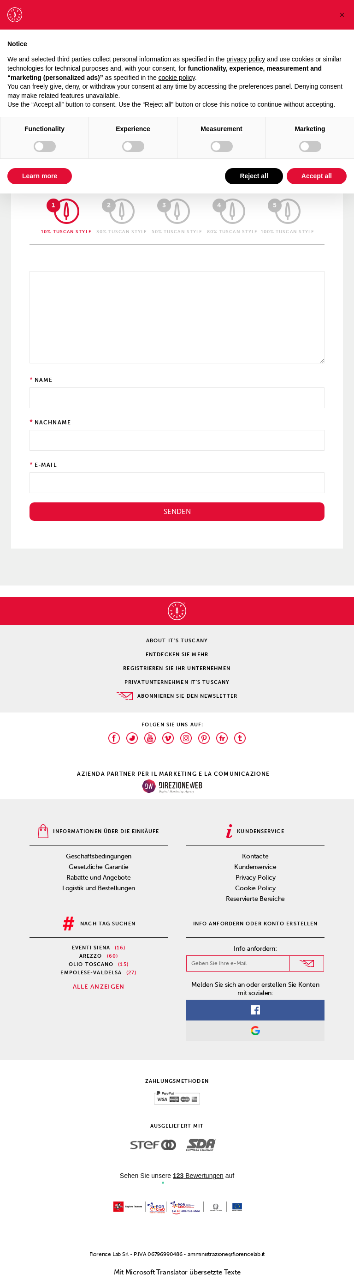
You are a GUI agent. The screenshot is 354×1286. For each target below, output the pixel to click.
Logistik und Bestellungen (98, 888)
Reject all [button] (254, 176)
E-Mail (46, 465)
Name (44, 380)
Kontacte (255, 856)
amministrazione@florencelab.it (226, 1254)
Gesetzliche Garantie (99, 867)
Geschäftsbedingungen (99, 856)
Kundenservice (255, 867)
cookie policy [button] (177, 77)
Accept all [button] (316, 176)
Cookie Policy (255, 888)
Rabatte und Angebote (98, 877)
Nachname (53, 422)
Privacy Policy (256, 877)
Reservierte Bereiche (255, 899)
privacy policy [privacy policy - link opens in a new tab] (245, 59)
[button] (342, 14)
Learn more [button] (39, 176)
